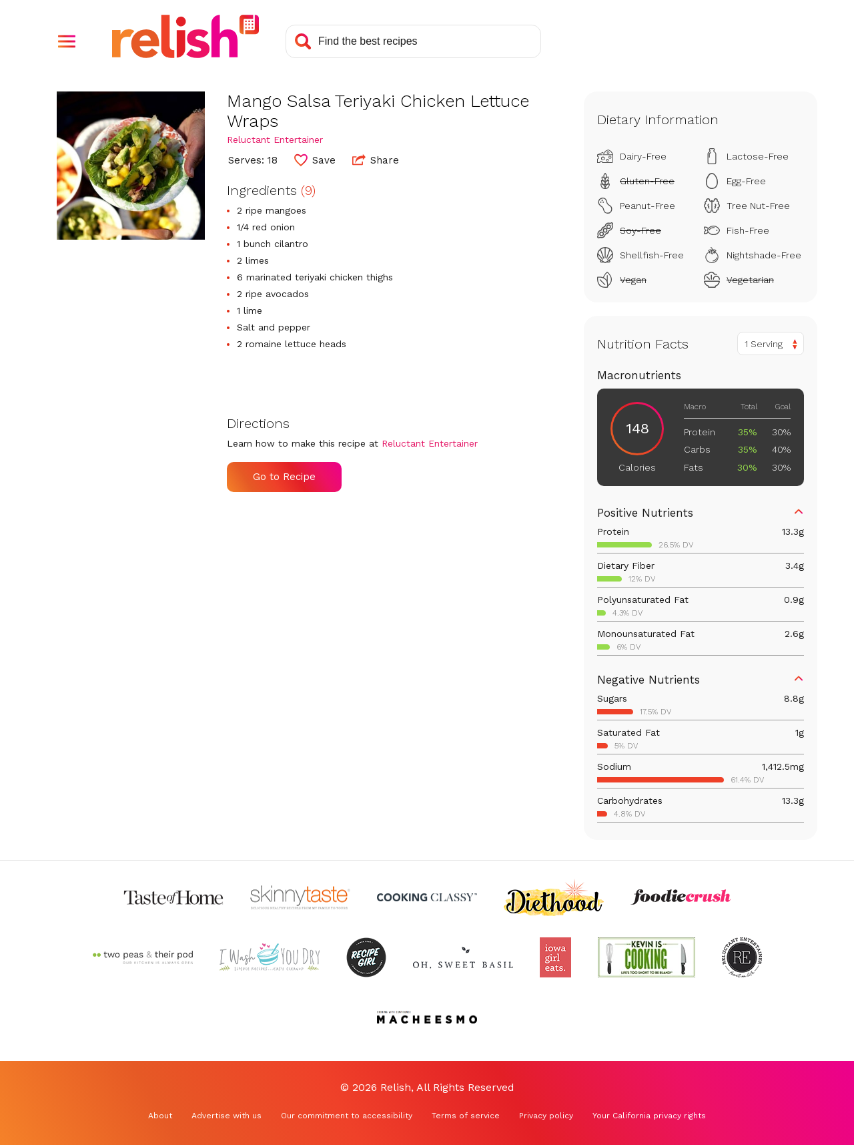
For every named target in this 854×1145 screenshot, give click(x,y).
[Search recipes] (413, 41)
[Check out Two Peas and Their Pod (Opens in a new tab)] (143, 957)
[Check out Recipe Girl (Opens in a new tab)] (366, 957)
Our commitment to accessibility (346, 1115)
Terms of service (466, 1115)
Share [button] (375, 159)
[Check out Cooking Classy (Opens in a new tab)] (427, 897)
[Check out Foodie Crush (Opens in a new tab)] (680, 897)
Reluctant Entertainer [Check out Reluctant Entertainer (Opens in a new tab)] (275, 139)
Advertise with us (226, 1115)
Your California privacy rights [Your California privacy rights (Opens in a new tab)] (649, 1115)
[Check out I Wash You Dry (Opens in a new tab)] (270, 957)
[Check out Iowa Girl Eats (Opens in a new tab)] (555, 957)
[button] (67, 41)
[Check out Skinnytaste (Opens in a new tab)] (300, 897)
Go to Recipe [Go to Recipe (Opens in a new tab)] (284, 477)
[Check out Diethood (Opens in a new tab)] (554, 897)
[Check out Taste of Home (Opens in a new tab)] (173, 897)
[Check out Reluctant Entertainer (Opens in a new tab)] (742, 957)
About (160, 1115)
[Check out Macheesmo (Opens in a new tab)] (427, 1017)
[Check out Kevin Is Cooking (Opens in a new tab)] (646, 957)
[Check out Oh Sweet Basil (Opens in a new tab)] (463, 957)
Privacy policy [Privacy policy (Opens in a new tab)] (546, 1115)
